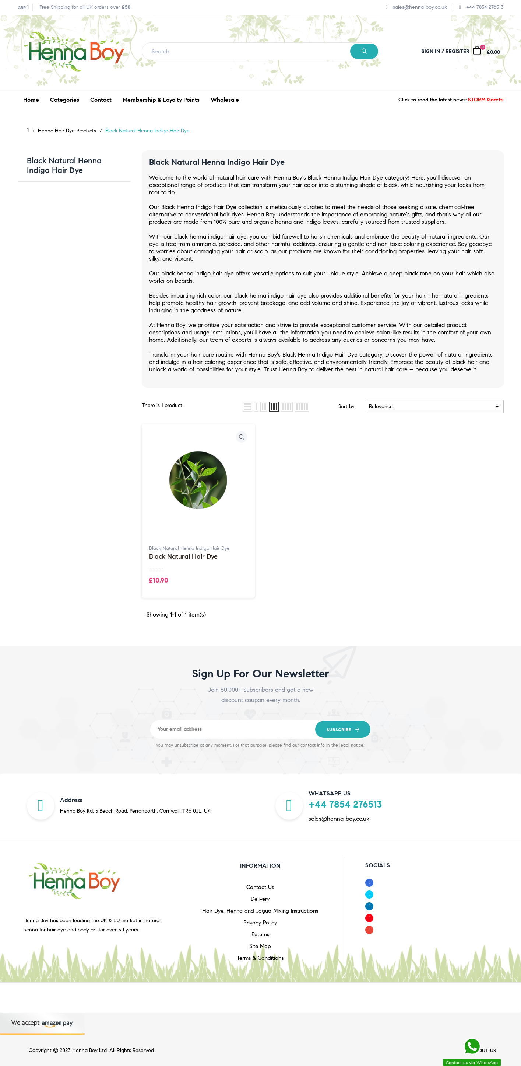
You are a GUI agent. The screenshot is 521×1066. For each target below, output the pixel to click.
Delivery (260, 899)
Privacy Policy (260, 922)
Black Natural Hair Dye (183, 556)
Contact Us (260, 887)
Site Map (260, 946)
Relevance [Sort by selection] (435, 406)
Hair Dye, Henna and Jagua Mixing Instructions (260, 910)
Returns (260, 934)
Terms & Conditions (260, 958)
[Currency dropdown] (23, 7)
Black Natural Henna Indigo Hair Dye (64, 165)
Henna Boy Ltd (89, 1050)
